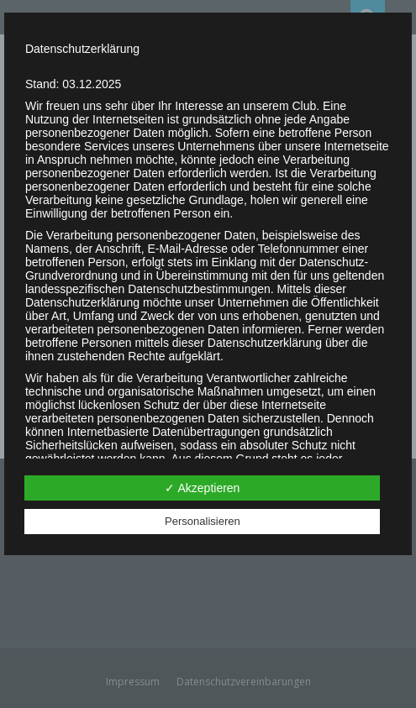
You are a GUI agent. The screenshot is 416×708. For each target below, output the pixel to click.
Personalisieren (202, 521)
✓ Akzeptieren (202, 488)
